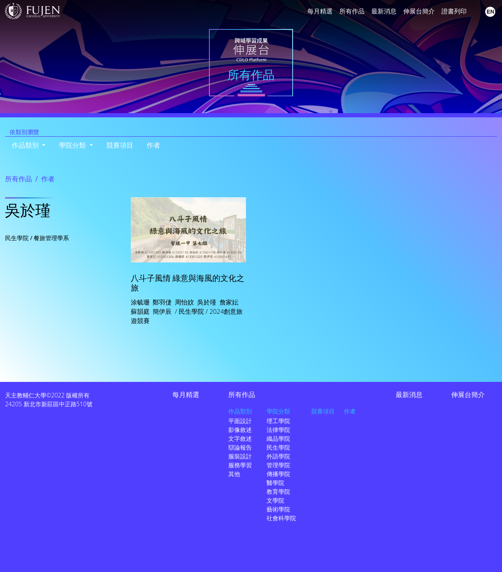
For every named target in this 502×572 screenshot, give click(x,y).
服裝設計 (240, 456)
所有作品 (352, 11)
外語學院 (278, 456)
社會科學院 (281, 518)
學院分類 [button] (73, 145)
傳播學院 (278, 474)
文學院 (275, 500)
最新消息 (383, 11)
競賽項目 (119, 145)
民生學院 (278, 447)
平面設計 (240, 421)
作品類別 (240, 411)
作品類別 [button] (26, 145)
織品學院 (278, 438)
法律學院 (278, 430)
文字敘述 (240, 438)
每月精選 (320, 11)
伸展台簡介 (419, 11)
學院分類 (278, 411)
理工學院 (278, 421)
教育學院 (278, 491)
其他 (234, 474)
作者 (153, 145)
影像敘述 (240, 430)
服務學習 (240, 465)
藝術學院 (278, 509)
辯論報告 (240, 447)
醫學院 (275, 483)
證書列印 (454, 11)
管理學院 (278, 465)
